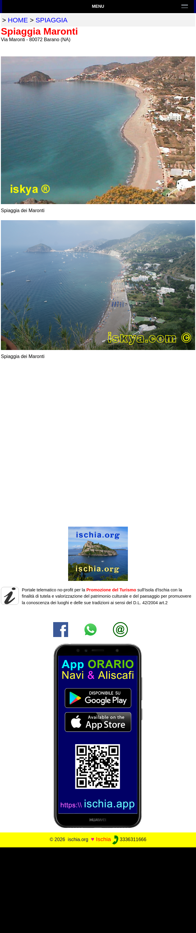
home (18, 20)
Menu (98, 6)
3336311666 (129, 839)
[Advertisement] (98, 889)
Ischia (103, 839)
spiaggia (52, 20)
